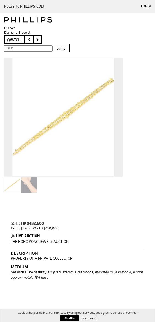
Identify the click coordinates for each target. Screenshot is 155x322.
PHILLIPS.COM (32, 7)
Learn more (89, 318)
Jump (61, 49)
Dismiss (69, 318)
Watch (14, 40)
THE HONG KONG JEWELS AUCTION (40, 242)
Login (146, 6)
